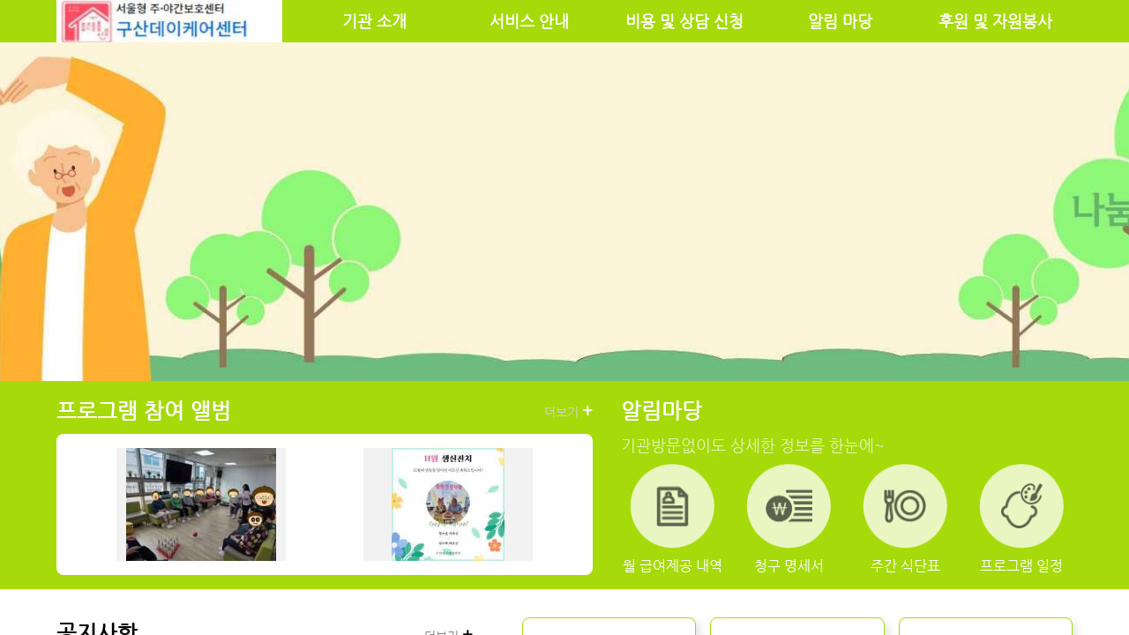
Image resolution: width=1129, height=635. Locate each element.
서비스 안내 (529, 21)
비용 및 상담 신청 (684, 21)
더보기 (568, 411)
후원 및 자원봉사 (995, 21)
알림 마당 (840, 21)
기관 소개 (374, 21)
